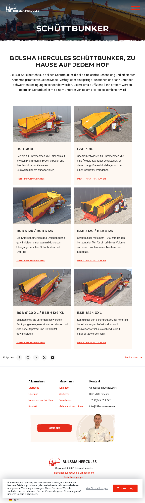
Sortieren (64, 394)
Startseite (34, 387)
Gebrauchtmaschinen (71, 406)
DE (12, 500)
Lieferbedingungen (74, 477)
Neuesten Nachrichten (41, 400)
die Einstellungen (97, 488)
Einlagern (64, 387)
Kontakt (33, 406)
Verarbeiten (65, 400)
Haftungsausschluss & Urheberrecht (74, 472)
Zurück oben (133, 357)
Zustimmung (125, 488)
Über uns (33, 394)
